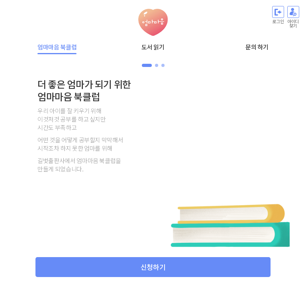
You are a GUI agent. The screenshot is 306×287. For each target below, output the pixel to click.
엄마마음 (153, 22)
